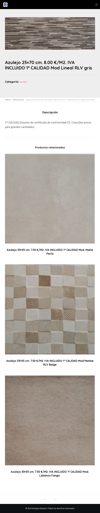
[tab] (50, 112)
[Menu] (95, 4)
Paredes (23, 82)
